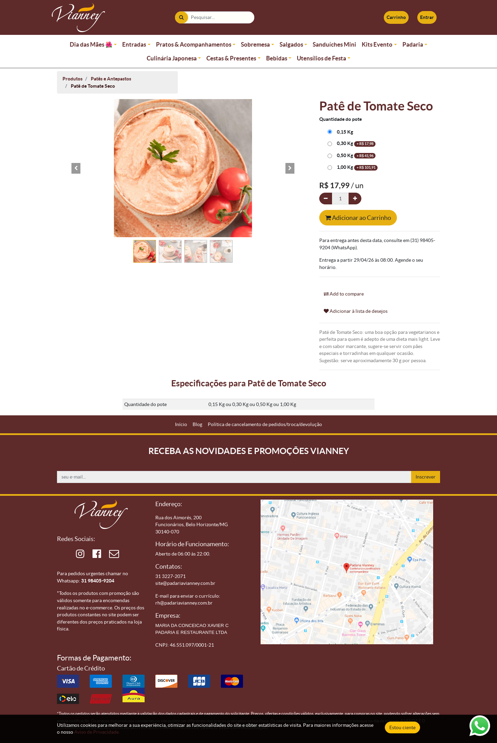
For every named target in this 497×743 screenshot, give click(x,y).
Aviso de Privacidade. (97, 732)
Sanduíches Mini (334, 44)
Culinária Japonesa (172, 58)
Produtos (72, 78)
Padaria (412, 44)
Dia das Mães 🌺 (91, 44)
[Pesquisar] (181, 17)
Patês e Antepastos (111, 78)
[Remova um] (325, 199)
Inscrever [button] (426, 477)
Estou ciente (402, 727)
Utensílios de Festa (321, 58)
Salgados (291, 44)
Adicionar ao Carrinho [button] (358, 217)
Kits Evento (377, 44)
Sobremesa (255, 44)
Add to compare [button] (344, 294)
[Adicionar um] (355, 199)
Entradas (134, 44)
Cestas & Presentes (231, 58)
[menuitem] (181, 424)
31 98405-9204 (97, 580)
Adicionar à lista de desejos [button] (356, 311)
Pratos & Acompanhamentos (193, 44)
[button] (76, 168)
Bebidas (276, 58)
